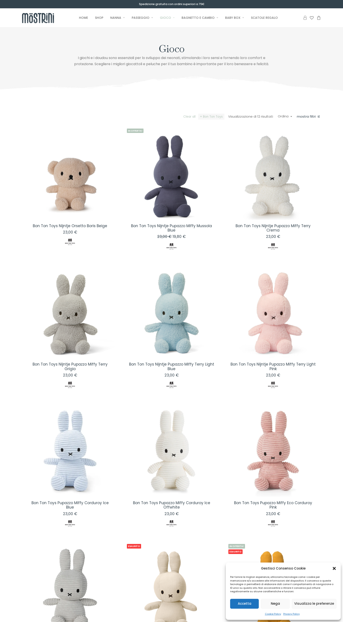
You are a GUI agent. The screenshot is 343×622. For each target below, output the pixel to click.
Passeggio (142, 18)
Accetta (244, 603)
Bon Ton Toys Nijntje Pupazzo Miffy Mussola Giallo (287, 533)
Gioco (167, 18)
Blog (178, 610)
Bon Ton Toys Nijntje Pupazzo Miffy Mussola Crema (213, 533)
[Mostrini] (43, 17)
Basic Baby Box (142, 599)
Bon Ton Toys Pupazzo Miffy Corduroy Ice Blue (139, 422)
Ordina (285, 116)
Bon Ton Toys (215, 117)
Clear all (192, 117)
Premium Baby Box (145, 593)
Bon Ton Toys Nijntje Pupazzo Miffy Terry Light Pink (287, 311)
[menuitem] (83, 17)
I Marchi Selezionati (190, 604)
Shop (99, 18)
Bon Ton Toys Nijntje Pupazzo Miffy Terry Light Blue (213, 311)
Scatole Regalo (264, 18)
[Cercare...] (57, 294)
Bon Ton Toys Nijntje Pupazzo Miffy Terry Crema (287, 200)
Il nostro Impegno (189, 599)
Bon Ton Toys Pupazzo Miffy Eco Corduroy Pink (287, 422)
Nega (275, 603)
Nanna (117, 18)
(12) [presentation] (43, 147)
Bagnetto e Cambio (200, 18)
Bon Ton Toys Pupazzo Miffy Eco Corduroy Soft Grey (139, 533)
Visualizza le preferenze (314, 603)
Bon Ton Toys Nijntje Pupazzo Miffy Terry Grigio (139, 311)
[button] (334, 568)
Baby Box (234, 18)
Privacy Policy (291, 614)
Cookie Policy (273, 614)
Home (83, 18)
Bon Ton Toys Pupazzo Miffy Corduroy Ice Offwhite (213, 422)
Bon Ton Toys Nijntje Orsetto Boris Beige (139, 200)
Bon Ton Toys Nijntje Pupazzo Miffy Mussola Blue (213, 200)
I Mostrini (182, 593)
